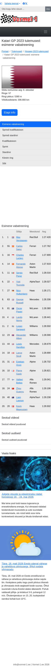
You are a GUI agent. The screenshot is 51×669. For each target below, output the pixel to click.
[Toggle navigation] (45, 31)
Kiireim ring (7, 158)
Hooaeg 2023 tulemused (36, 51)
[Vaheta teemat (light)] (10, 3)
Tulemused (16, 51)
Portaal (5, 51)
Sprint (5, 146)
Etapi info (11, 112)
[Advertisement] (25, 198)
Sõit (4, 163)
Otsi (48, 9)
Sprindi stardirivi (10, 135)
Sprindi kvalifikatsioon (12, 130)
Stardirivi (6, 152)
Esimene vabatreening (13, 124)
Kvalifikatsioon (9, 141)
